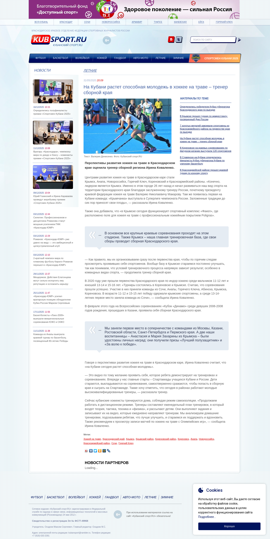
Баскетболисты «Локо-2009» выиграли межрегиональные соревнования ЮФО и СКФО (48, 318)
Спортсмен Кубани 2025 (221, 58)
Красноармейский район (97, 443)
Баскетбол (60, 58)
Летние (160, 58)
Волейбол (82, 58)
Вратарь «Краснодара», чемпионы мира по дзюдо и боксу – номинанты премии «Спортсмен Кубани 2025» (53, 155)
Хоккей (102, 58)
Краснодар (66, 22)
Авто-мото (140, 58)
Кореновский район (165, 439)
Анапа (193, 439)
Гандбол (120, 58)
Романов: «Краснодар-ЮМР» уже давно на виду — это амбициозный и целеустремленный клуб (53, 242)
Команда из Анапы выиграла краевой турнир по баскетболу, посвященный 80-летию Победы (50, 337)
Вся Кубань (41, 22)
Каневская (180, 22)
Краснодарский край (113, 439)
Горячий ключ (224, 22)
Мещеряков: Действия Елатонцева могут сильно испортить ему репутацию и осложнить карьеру (52, 280)
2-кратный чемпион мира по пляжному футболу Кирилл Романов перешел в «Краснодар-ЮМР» (53, 261)
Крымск (130, 439)
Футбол (40, 58)
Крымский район (145, 439)
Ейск (201, 22)
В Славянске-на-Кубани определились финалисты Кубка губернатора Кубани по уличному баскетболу (202, 160)
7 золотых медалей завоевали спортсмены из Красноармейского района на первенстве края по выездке (205, 128)
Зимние (178, 58)
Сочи (87, 22)
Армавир (137, 22)
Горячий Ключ (126, 443)
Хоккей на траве (92, 439)
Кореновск (183, 439)
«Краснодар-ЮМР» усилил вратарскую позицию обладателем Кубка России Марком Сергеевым (52, 299)
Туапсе (158, 22)
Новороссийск (111, 22)
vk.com (171, 39)
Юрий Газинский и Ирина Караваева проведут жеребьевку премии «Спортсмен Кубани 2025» (53, 199)
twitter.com (179, 39)
